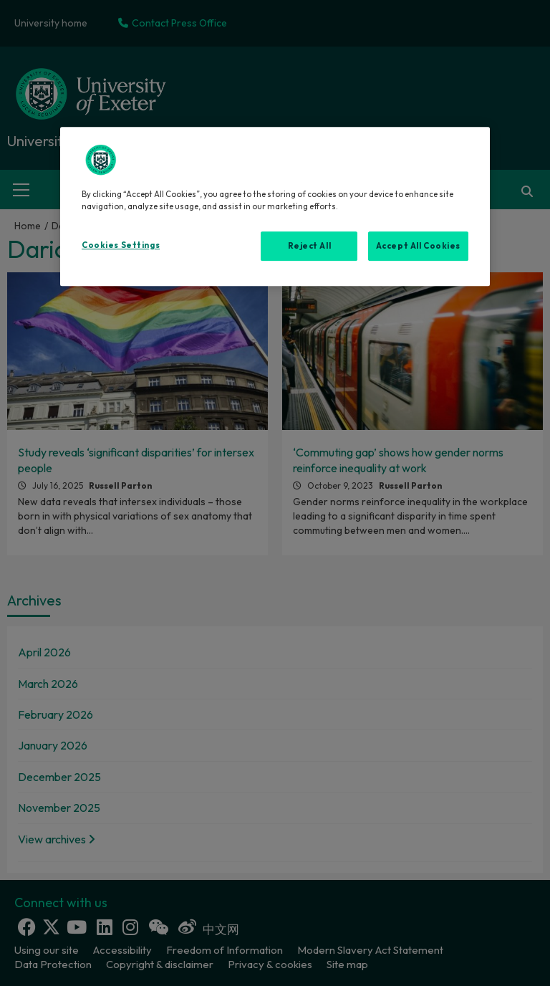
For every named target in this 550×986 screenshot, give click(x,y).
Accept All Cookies (418, 246)
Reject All (310, 246)
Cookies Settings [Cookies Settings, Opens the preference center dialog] (121, 245)
